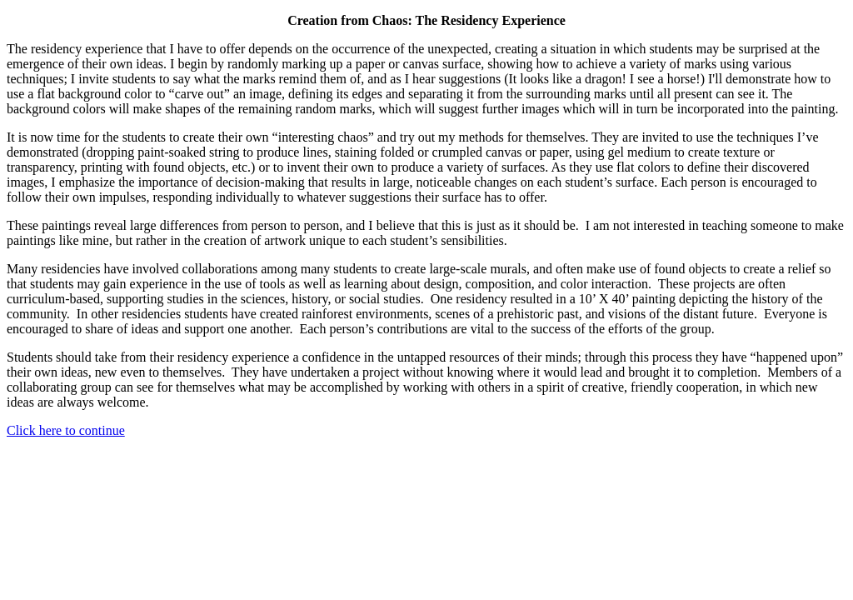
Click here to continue (66, 430)
